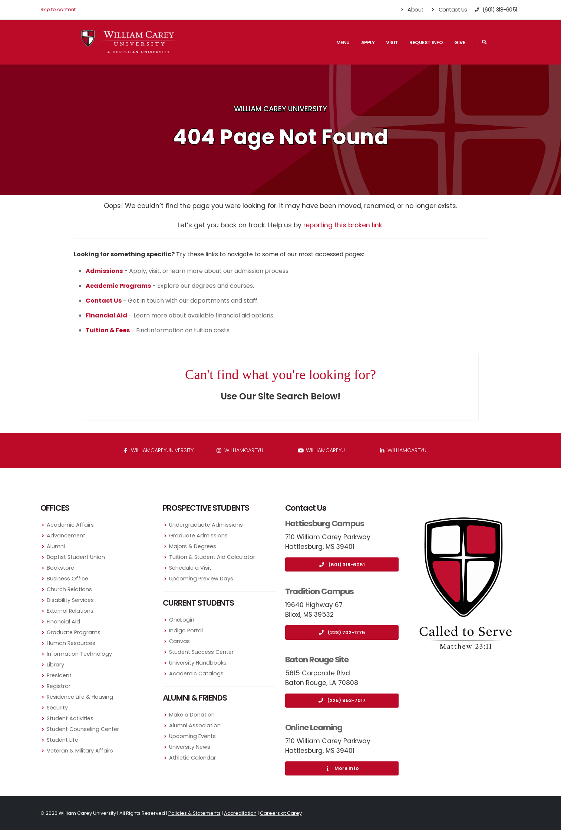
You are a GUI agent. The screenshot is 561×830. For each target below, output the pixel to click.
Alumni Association (195, 725)
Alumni (56, 546)
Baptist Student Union (76, 557)
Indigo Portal (186, 630)
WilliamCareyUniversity (158, 450)
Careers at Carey (281, 813)
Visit (392, 42)
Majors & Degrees (192, 546)
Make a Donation (192, 714)
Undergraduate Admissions (206, 524)
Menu (343, 42)
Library (55, 664)
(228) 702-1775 (341, 632)
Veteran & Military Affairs (80, 750)
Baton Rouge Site (317, 659)
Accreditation (240, 813)
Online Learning (314, 727)
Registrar (58, 686)
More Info (342, 768)
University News (189, 747)
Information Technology (79, 654)
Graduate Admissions (198, 535)
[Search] (485, 42)
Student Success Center (201, 652)
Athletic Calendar (192, 757)
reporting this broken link (342, 225)
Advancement (66, 535)
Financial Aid (63, 621)
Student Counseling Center (83, 729)
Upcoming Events (192, 736)
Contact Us (448, 9)
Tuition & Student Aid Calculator (212, 557)
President (59, 675)
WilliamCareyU (321, 450)
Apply (368, 42)
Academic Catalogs (196, 673)
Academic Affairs (70, 524)
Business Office (67, 578)
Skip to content (58, 9)
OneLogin (181, 619)
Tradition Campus (319, 591)
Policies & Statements (194, 813)
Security (57, 707)
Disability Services (70, 600)
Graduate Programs (73, 632)
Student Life (62, 740)
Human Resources (71, 643)
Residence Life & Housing (80, 697)
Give (459, 42)
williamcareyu (239, 450)
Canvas (179, 641)
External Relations (70, 611)
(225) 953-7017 (342, 700)
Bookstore (60, 568)
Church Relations (69, 589)
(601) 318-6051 (342, 564)
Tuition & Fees (108, 330)
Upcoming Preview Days (201, 578)
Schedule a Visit (190, 568)
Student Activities (70, 718)
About (411, 9)
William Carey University (280, 109)
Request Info (426, 42)
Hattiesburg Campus (324, 523)
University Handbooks (198, 662)
